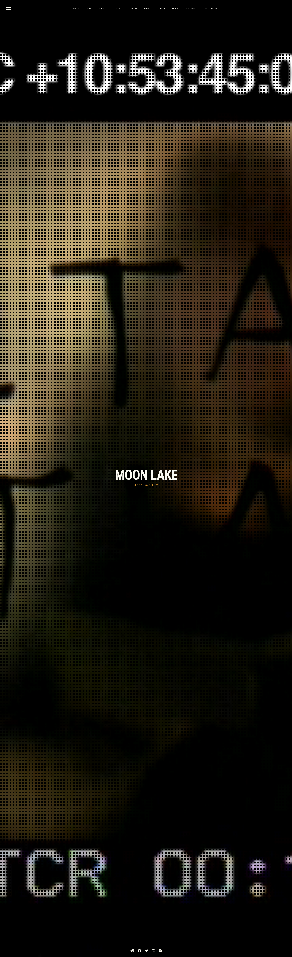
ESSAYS (133, 8)
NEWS (175, 8)
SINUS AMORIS (211, 8)
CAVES (102, 8)
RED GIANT (191, 8)
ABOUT (77, 8)
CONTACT (118, 8)
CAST (90, 8)
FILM (146, 8)
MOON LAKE (146, 475)
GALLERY (161, 8)
